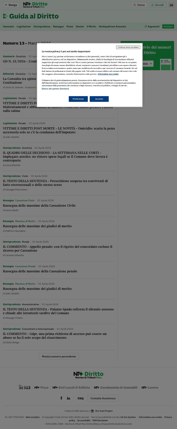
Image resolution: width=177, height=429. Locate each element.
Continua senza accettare (128, 47)
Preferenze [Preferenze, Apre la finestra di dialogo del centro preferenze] (78, 99)
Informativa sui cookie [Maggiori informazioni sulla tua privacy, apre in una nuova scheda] (108, 74)
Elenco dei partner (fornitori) (55, 89)
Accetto (99, 99)
